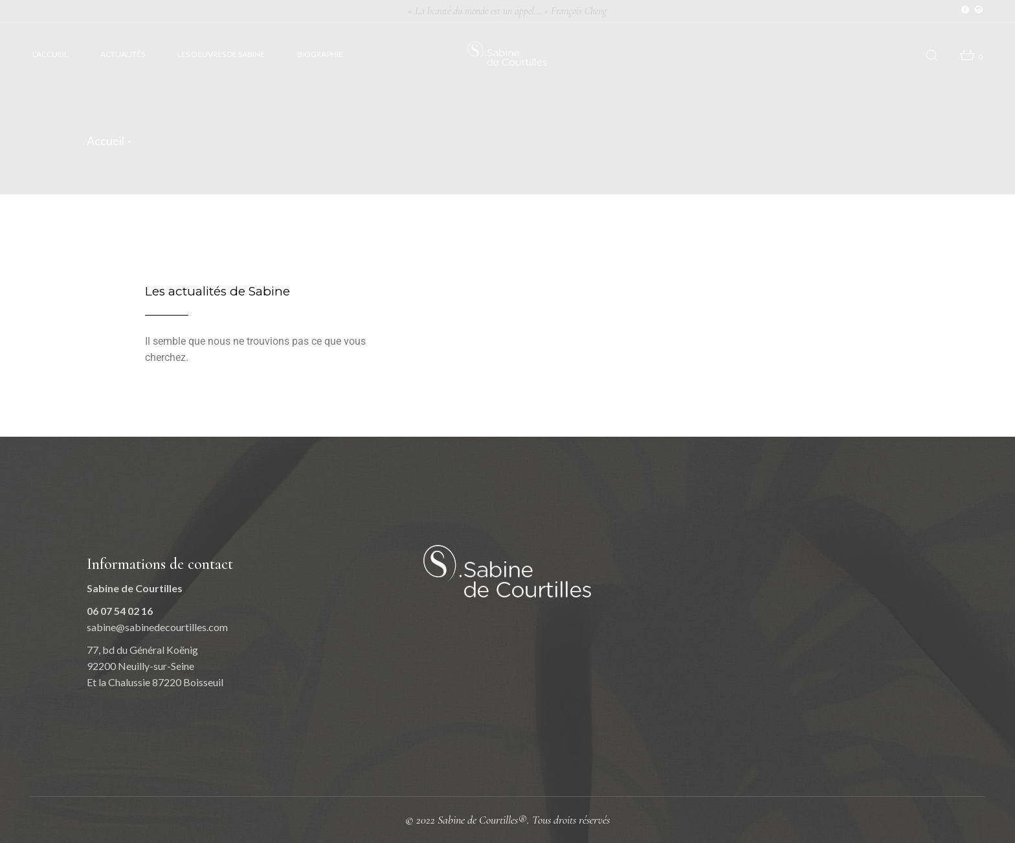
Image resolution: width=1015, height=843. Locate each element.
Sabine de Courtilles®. (485, 820)
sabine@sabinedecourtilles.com (157, 627)
